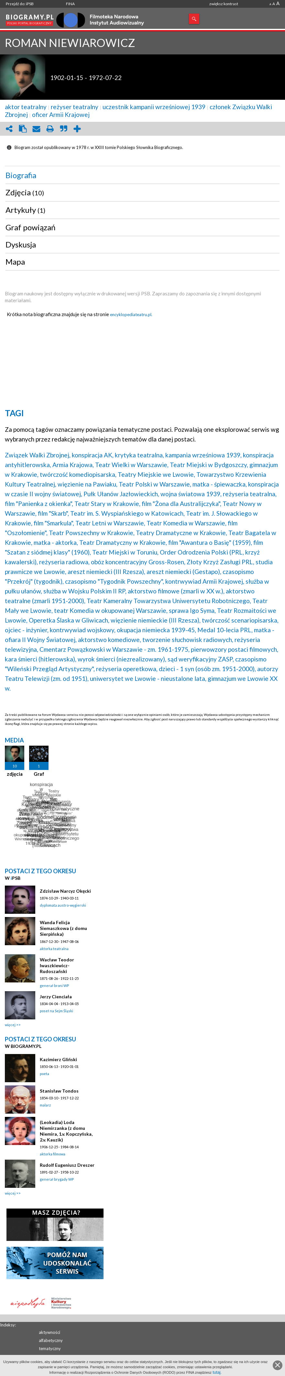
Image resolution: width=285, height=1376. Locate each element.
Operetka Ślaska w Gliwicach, (69, 620)
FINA (70, 3)
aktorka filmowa (52, 1154)
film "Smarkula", (54, 523)
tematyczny (50, 1348)
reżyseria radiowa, (64, 562)
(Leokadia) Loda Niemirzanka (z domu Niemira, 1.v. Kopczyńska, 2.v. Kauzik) (66, 1130)
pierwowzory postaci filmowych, (234, 649)
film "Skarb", (53, 513)
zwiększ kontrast (223, 3)
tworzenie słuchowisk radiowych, (187, 639)
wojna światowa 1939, (191, 494)
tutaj (217, 1372)
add (77, 129)
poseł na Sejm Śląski (56, 1011)
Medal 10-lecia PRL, (225, 630)
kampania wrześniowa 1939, (203, 455)
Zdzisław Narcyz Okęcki (65, 891)
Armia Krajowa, (73, 464)
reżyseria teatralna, (250, 494)
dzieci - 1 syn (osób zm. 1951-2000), (207, 668)
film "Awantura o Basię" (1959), (210, 542)
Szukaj (194, 19)
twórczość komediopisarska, (78, 474)
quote (63, 129)
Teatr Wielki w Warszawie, (132, 464)
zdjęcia (15, 774)
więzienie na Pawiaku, (87, 484)
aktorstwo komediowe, (109, 639)
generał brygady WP (57, 1179)
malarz (45, 1105)
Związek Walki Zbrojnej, (38, 455)
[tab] (142, 175)
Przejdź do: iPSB (20, 3)
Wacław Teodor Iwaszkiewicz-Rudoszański (57, 965)
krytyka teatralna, (139, 455)
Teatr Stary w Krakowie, (107, 503)
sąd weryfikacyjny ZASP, (201, 659)
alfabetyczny (51, 1340)
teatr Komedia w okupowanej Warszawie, (111, 610)
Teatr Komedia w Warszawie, (186, 523)
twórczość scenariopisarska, (240, 620)
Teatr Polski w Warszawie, (155, 484)
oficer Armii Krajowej (61, 114)
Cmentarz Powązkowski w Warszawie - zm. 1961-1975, (114, 649)
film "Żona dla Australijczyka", (181, 503)
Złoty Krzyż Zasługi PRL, (220, 562)
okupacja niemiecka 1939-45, (156, 630)
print (50, 129)
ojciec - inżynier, (27, 630)
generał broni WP (54, 985)
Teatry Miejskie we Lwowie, (156, 474)
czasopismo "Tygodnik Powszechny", (114, 581)
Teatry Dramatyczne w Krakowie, (181, 532)
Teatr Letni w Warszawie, (110, 523)
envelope (36, 129)
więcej (10, 1025)
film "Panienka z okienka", (39, 503)
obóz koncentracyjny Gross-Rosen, (138, 562)
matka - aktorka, (56, 542)
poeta (44, 1074)
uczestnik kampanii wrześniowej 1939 (154, 106)
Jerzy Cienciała (56, 996)
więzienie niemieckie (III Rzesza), (156, 620)
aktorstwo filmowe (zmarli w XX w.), (176, 591)
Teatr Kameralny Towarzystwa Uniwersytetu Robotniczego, (169, 600)
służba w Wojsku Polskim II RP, (84, 591)
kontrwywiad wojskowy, (82, 630)
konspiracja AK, (93, 455)
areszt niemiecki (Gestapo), (184, 571)
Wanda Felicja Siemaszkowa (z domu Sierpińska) (63, 928)
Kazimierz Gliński (58, 1059)
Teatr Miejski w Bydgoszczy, (209, 464)
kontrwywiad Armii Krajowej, (204, 581)
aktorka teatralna (54, 948)
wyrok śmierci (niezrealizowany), (122, 659)
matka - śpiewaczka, (219, 484)
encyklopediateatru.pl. (131, 314)
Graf (39, 774)
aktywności (49, 1332)
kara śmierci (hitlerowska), (40, 659)
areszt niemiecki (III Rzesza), (106, 571)
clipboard (22, 129)
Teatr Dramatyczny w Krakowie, (123, 542)
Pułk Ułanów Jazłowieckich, (121, 494)
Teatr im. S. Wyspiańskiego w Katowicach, (127, 513)
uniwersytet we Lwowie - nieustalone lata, (148, 678)
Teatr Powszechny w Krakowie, (92, 532)
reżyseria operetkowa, (127, 668)
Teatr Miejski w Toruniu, (125, 552)
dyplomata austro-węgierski (63, 905)
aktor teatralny (26, 106)
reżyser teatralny (74, 106)
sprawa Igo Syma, (192, 610)
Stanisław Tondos (59, 1091)
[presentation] (142, 175)
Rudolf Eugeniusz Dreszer (67, 1165)
